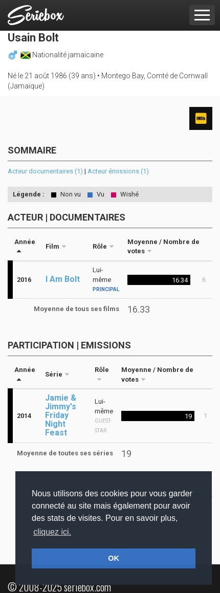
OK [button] (113, 558)
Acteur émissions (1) (118, 171)
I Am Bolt (63, 279)
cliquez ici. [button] (52, 532)
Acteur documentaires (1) (45, 171)
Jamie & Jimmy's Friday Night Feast (60, 415)
